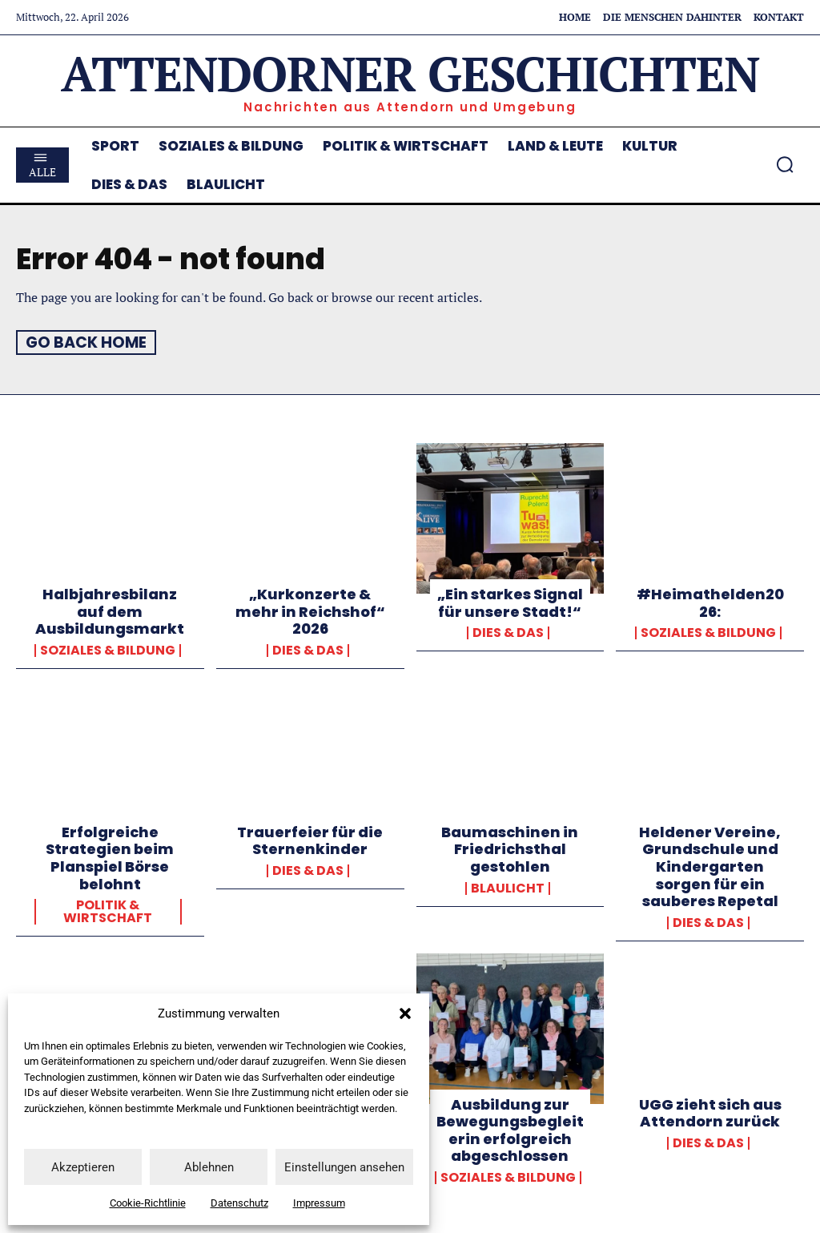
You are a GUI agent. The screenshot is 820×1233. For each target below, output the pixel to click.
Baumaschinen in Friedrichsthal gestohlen (509, 848)
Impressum (319, 1203)
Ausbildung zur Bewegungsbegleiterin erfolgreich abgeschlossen (510, 1130)
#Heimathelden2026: (710, 603)
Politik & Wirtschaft (107, 912)
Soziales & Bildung (107, 649)
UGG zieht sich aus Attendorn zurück (710, 1112)
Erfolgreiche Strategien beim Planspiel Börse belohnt (110, 857)
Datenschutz (239, 1203)
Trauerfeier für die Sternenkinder (310, 840)
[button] (405, 1013)
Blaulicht (508, 887)
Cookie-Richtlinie (148, 1203)
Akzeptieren (83, 1167)
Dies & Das (308, 649)
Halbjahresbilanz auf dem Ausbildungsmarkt (109, 611)
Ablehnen (209, 1167)
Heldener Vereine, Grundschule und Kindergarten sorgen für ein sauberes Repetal (710, 865)
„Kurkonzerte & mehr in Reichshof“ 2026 (310, 611)
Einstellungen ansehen (344, 1167)
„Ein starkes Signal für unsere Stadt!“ (510, 603)
